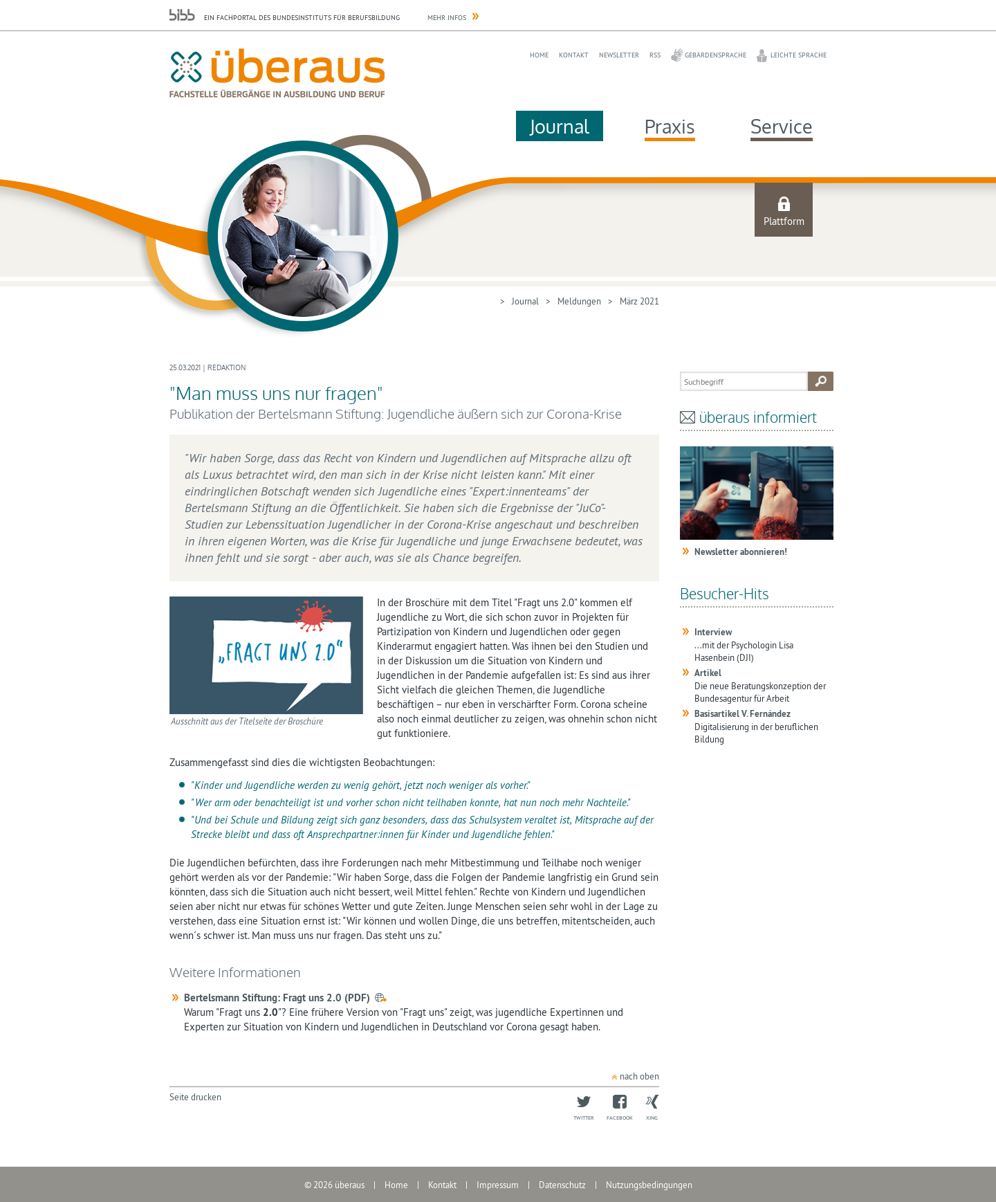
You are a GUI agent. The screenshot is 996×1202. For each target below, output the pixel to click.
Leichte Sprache (799, 55)
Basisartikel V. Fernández (742, 714)
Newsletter (619, 55)
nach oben (639, 1076)
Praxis (670, 126)
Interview (713, 632)
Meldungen (579, 301)
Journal (559, 126)
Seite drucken (195, 1096)
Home (539, 55)
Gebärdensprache (715, 55)
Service (781, 126)
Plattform (784, 221)
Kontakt (574, 55)
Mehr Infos (446, 17)
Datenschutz (562, 1184)
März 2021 (639, 301)
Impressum (498, 1184)
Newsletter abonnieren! (740, 552)
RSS (655, 55)
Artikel (707, 673)
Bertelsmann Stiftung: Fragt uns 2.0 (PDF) (277, 997)
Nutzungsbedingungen (649, 1184)
